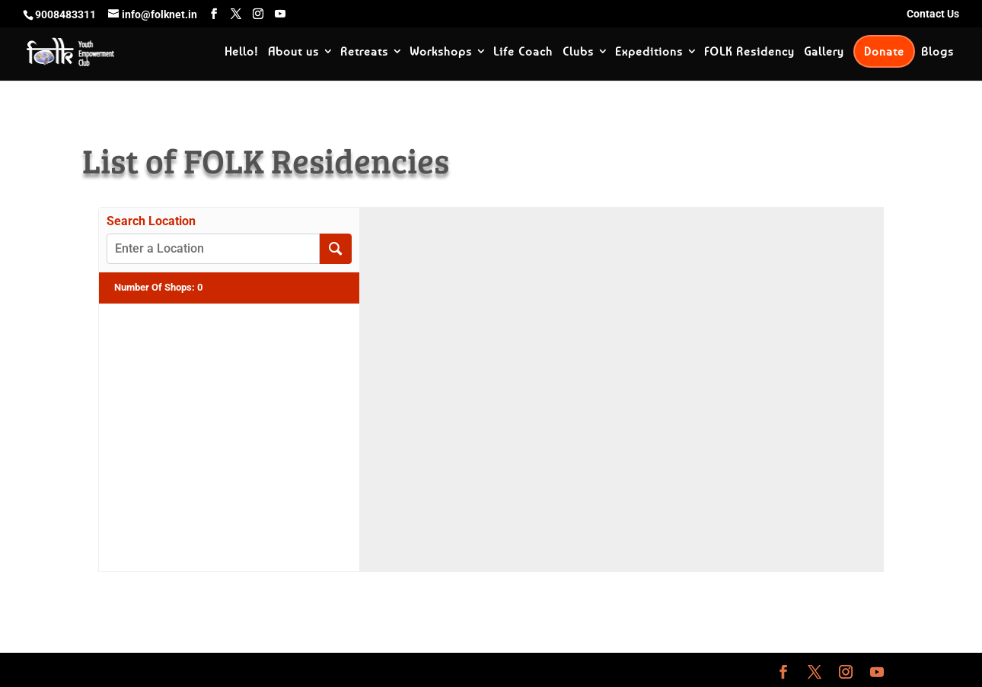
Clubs (578, 52)
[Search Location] (335, 249)
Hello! (241, 52)
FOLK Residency (749, 52)
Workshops (441, 52)
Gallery (823, 52)
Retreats (364, 52)
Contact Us (933, 14)
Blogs (937, 52)
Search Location (151, 221)
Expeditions (649, 52)
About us (293, 52)
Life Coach (523, 52)
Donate (884, 51)
